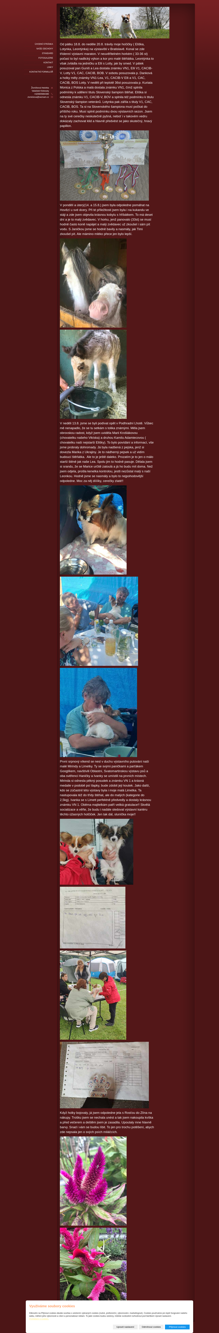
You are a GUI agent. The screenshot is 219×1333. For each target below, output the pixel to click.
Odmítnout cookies (151, 1327)
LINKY (50, 67)
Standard (47, 53)
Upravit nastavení (125, 1327)
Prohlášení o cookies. (39, 1319)
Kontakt (48, 62)
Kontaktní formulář (41, 72)
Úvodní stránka (44, 44)
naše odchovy (44, 49)
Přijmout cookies (177, 1327)
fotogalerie (45, 58)
